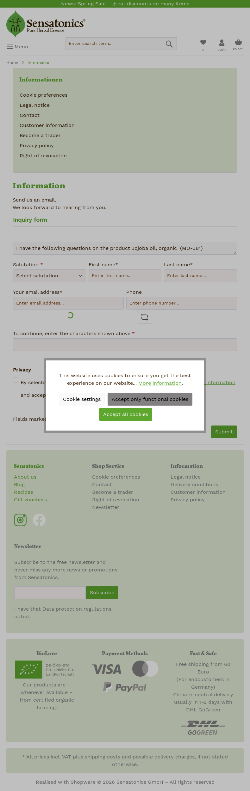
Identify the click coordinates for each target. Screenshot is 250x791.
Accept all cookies (125, 414)
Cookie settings (82, 399)
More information (160, 383)
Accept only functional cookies (150, 399)
